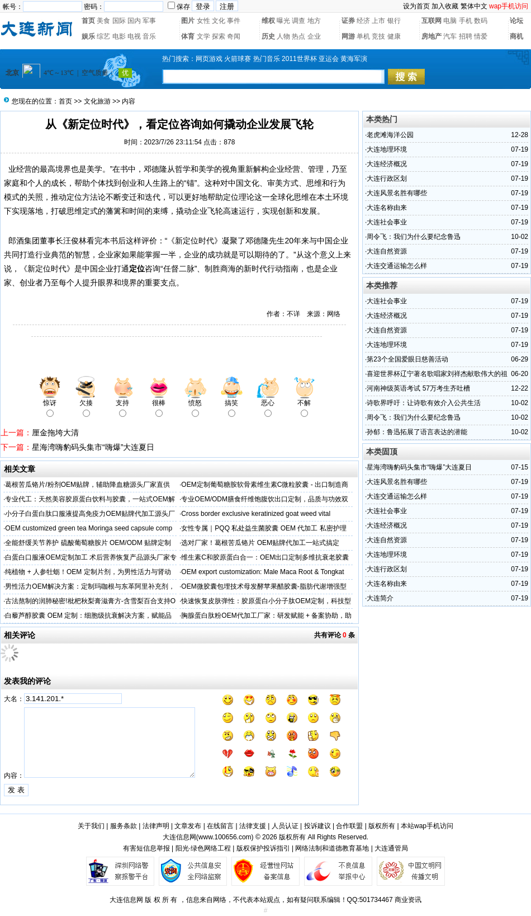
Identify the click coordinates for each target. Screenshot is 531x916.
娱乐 (88, 36)
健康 (394, 36)
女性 (203, 21)
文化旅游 (97, 101)
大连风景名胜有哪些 (397, 193)
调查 (298, 21)
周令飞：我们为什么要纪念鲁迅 (414, 237)
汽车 (450, 36)
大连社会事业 (387, 222)
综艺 (103, 36)
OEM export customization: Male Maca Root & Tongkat (262, 572)
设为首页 (416, 6)
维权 (268, 21)
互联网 (431, 21)
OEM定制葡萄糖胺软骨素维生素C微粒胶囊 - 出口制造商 (264, 484)
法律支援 (252, 826)
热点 (298, 36)
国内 (134, 21)
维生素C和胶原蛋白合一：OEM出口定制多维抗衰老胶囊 (265, 557)
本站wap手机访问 (427, 826)
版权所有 (381, 826)
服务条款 (123, 826)
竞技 (378, 36)
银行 (394, 21)
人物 (283, 36)
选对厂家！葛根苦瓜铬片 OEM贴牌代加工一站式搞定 (260, 543)
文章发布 (187, 826)
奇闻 (233, 36)
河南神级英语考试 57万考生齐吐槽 (418, 388)
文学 (203, 36)
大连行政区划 (387, 178)
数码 (480, 21)
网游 (348, 36)
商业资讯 (408, 900)
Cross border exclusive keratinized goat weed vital (255, 514)
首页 (88, 21)
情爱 (480, 36)
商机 (516, 36)
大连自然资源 (387, 251)
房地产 (431, 36)
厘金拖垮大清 (55, 432)
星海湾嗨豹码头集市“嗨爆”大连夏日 (93, 447)
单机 (363, 36)
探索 (218, 36)
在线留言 (220, 826)
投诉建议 (317, 826)
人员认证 (285, 826)
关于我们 (91, 826)
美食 (103, 21)
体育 (188, 36)
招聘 (465, 36)
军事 (149, 21)
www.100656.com (225, 837)
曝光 (283, 21)
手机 (465, 21)
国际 (119, 21)
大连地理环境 (387, 149)
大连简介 (380, 598)
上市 (378, 21)
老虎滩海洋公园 (390, 135)
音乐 (149, 36)
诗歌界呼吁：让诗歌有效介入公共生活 (424, 403)
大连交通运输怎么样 (397, 266)
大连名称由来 (387, 208)
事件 (233, 21)
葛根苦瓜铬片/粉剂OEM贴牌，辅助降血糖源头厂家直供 (87, 484)
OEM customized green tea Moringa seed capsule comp (88, 528)
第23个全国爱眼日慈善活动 (407, 359)
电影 (119, 36)
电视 (134, 36)
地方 (314, 21)
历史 (268, 36)
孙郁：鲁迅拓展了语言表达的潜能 (417, 432)
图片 (188, 21)
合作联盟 (349, 826)
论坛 (516, 21)
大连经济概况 (387, 164)
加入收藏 (445, 6)
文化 (218, 21)
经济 (363, 21)
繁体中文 (474, 6)
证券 (348, 21)
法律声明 (156, 826)
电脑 (450, 21)
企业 (314, 36)
